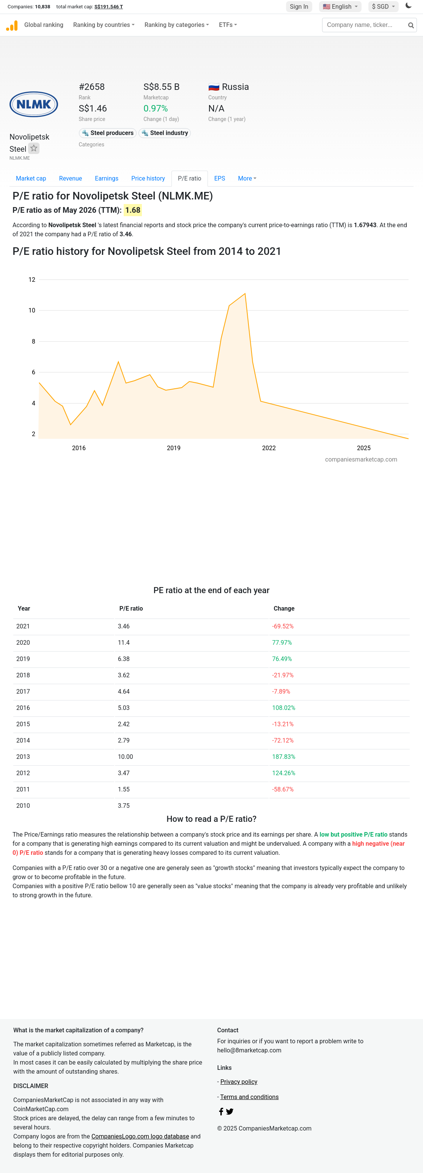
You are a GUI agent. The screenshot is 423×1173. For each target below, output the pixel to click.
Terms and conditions (249, 1097)
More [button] (245, 178)
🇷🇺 (228, 87)
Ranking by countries (101, 24)
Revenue (70, 178)
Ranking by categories (174, 24)
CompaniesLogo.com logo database (140, 1136)
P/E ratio (189, 178)
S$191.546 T (108, 6)
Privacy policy (239, 1081)
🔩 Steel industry (164, 133)
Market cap (31, 178)
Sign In (299, 6)
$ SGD (381, 6)
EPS (219, 178)
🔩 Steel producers (108, 133)
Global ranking (43, 24)
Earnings (106, 178)
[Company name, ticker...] (369, 25)
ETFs (226, 24)
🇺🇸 (338, 6)
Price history (148, 178)
